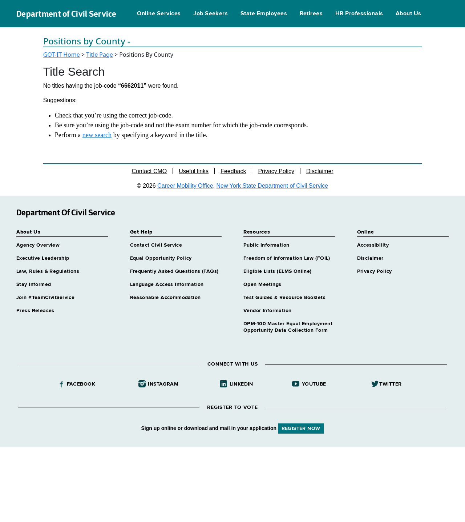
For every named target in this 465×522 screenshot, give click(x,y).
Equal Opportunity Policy (161, 258)
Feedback (233, 171)
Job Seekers (210, 14)
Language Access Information (167, 284)
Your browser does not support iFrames (232, 483)
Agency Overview (38, 245)
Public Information (266, 245)
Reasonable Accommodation (165, 297)
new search (97, 135)
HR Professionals (359, 14)
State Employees (263, 14)
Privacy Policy (276, 171)
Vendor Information (267, 310)
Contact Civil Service (156, 245)
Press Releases (35, 310)
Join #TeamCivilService (45, 297)
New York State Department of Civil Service (272, 186)
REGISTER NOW (301, 428)
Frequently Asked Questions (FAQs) (174, 271)
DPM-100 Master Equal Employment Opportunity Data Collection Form (287, 327)
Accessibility (373, 245)
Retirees (311, 14)
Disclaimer (319, 171)
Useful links (194, 171)
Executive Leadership (42, 258)
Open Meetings (262, 284)
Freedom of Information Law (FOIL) (286, 258)
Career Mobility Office (185, 186)
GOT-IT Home (61, 55)
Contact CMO (149, 171)
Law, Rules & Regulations (47, 271)
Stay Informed (33, 284)
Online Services (159, 14)
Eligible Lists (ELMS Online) (277, 271)
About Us (408, 14)
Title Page (99, 55)
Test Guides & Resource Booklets (284, 297)
